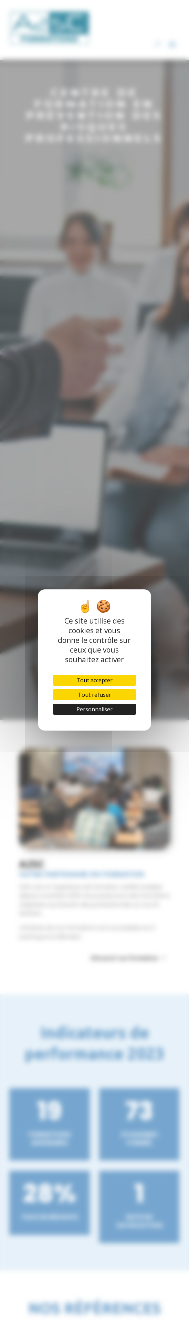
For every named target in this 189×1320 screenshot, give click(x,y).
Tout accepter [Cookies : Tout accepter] (94, 680)
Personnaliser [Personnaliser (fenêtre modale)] (94, 709)
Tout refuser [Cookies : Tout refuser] (94, 695)
